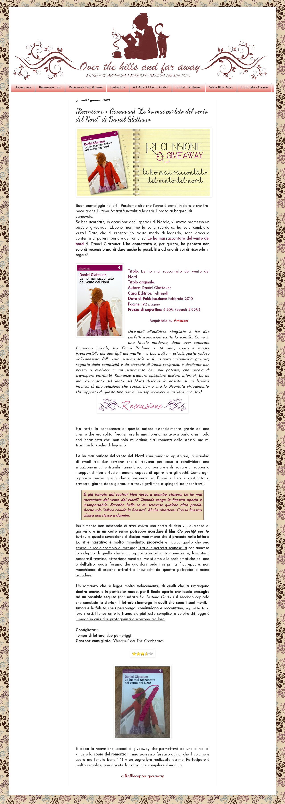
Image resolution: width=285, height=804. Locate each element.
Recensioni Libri (50, 87)
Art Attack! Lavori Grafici (150, 87)
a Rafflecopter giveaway (142, 776)
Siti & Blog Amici (221, 87)
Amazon (181, 321)
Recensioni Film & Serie (86, 87)
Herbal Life (117, 87)
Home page (23, 87)
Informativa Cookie (254, 87)
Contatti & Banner (189, 87)
